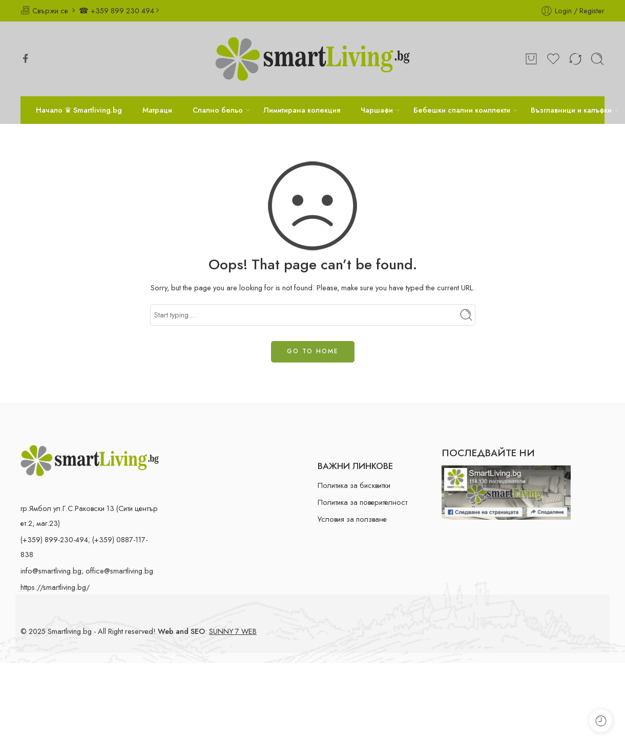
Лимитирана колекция (301, 109)
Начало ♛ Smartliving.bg (79, 109)
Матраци (157, 109)
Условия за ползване (352, 519)
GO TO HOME (313, 351)
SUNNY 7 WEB (233, 631)
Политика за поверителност (362, 502)
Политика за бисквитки (354, 485)
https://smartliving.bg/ (55, 587)
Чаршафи (377, 109)
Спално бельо (218, 109)
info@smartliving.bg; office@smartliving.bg (86, 570)
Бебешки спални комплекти (461, 109)
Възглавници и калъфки (571, 109)
